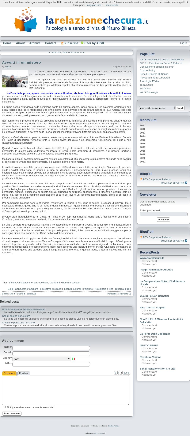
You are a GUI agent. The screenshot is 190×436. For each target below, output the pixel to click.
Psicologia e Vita (149, 81)
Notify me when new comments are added (30, 407)
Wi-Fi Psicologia (149, 92)
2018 (143, 150)
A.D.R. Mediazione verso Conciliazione (162, 59)
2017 (143, 147)
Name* (8, 347)
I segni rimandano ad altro (156, 269)
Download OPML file (174, 183)
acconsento (112, 5)
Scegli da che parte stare (16, 316)
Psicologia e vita (104, 288)
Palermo (88, 288)
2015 (143, 139)
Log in (183, 43)
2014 (143, 136)
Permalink (111, 294)
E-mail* (8, 352)
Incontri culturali (72, 288)
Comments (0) (124, 294)
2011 (143, 125)
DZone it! (21, 294)
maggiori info (93, 5)
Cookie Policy (147, 70)
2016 (143, 143)
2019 (143, 154)
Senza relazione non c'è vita (157, 368)
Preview (23, 373)
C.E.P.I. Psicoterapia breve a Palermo (161, 63)
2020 (143, 158)
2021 (143, 161)
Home (7, 43)
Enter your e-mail (150, 210)
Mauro (8, 66)
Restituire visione (150, 357)
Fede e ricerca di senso (154, 74)
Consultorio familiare (26, 288)
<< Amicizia (54, 52)
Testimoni (145, 88)
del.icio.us (31, 294)
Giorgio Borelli (99, 433)
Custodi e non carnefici (154, 295)
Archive (34, 43)
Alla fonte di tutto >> (74, 52)
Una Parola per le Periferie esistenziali (23, 309)
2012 (143, 129)
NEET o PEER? (149, 345)
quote (126, 372)
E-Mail (5, 294)
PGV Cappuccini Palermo (157, 179)
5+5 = (8, 363)
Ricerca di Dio (123, 288)
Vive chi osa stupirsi (152, 307)
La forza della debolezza (155, 333)
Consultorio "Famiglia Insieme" (157, 66)
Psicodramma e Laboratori (155, 77)
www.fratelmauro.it (152, 258)
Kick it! (12, 294)
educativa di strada (50, 288)
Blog (10, 288)
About (20, 43)
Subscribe (69, 43)
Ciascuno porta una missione (18, 322)
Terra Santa (146, 84)
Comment (9, 373)
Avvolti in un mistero (21, 62)
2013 (143, 132)
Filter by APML (94, 43)
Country (7, 358)
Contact (50, 43)
